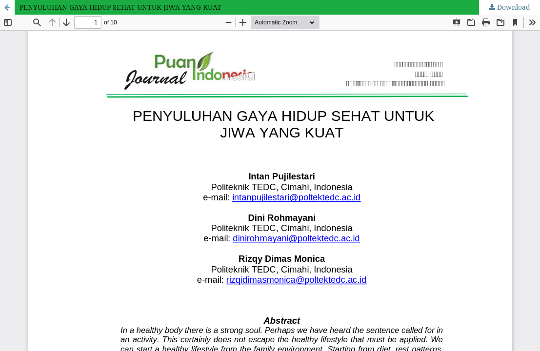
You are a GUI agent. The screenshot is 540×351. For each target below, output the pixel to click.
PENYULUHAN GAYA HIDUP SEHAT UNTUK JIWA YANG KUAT (120, 7)
